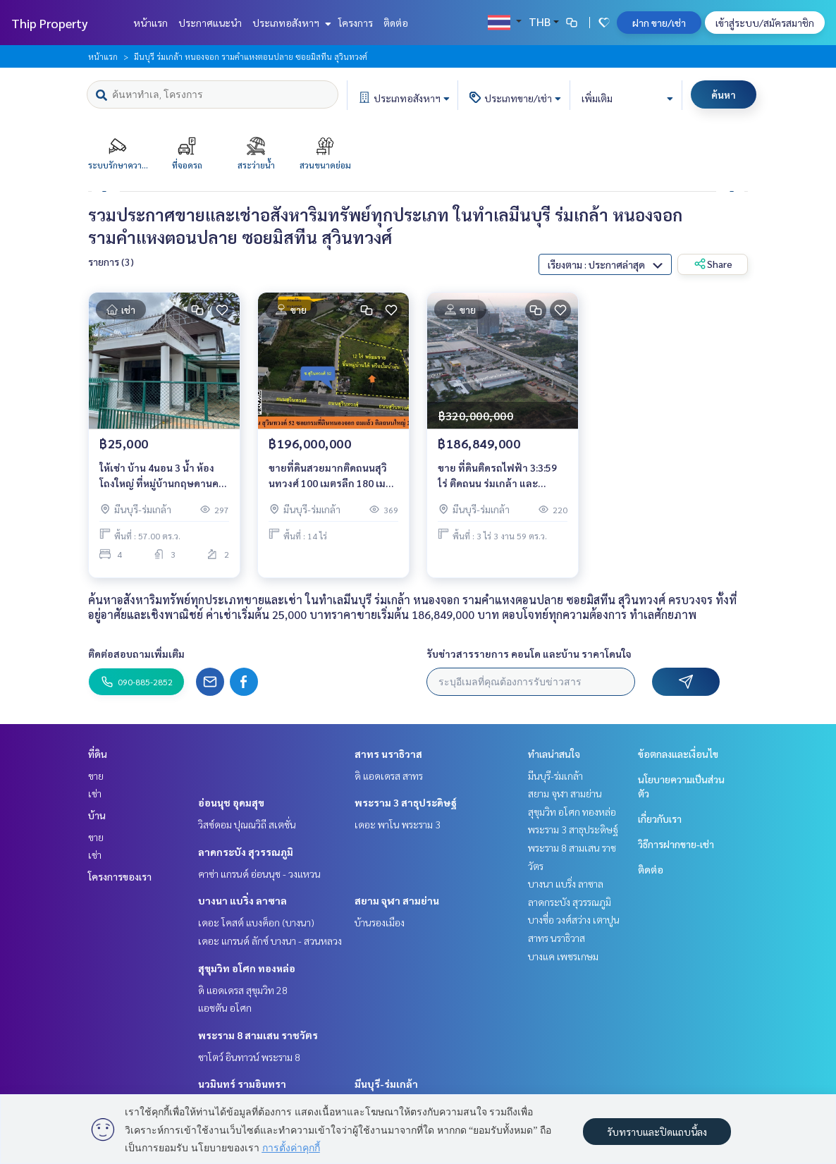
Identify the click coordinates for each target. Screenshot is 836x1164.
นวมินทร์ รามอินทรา (242, 1083)
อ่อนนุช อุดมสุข (231, 802)
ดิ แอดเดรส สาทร (389, 775)
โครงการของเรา (120, 876)
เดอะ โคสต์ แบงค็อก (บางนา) (256, 922)
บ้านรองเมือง (380, 922)
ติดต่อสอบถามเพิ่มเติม (136, 653)
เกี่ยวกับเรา (660, 818)
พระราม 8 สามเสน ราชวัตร (258, 1035)
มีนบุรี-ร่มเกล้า (386, 1083)
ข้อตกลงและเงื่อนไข (678, 753)
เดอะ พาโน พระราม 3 (398, 824)
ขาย (96, 775)
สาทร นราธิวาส (388, 753)
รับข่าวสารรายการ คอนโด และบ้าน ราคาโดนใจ (529, 653)
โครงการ (355, 22)
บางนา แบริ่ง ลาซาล (242, 900)
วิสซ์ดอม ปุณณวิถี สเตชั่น (247, 824)
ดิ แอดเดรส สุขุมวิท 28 (243, 990)
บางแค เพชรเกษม (563, 956)
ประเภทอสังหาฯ (290, 22)
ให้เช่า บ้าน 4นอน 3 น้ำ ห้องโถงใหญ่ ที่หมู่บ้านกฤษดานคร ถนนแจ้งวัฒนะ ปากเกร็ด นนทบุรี (161, 476)
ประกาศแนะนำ (210, 22)
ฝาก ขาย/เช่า (659, 22)
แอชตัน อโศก (225, 1007)
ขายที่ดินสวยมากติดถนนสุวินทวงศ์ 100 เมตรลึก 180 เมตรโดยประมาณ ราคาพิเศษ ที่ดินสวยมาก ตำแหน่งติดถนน (333, 476)
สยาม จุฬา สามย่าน (397, 900)
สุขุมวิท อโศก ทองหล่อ (246, 968)
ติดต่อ (395, 22)
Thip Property (49, 23)
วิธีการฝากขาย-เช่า (676, 844)
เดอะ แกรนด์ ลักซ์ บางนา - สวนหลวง (270, 940)
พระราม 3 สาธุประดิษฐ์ (406, 802)
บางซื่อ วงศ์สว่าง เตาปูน (574, 919)
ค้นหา (723, 94)
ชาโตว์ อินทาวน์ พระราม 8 (249, 1056)
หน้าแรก (150, 22)
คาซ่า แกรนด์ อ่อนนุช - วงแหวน (259, 873)
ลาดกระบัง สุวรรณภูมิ (245, 851)
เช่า (95, 793)
